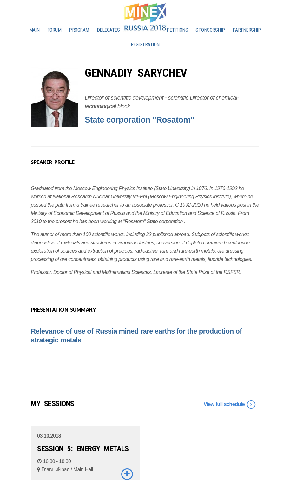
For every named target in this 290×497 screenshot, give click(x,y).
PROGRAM (79, 30)
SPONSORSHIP (210, 30)
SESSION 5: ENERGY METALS (83, 448)
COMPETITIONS (172, 30)
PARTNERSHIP (247, 30)
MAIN (34, 30)
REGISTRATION (145, 45)
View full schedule (230, 405)
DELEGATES (108, 30)
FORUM (54, 30)
